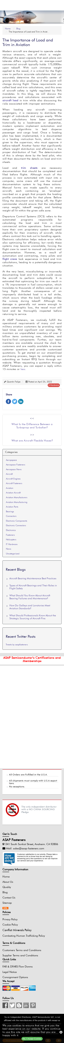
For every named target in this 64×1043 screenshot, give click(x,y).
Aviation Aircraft (13, 493)
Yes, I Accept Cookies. (32, 1039)
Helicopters (11, 540)
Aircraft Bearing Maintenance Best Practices (32, 578)
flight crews (9, 259)
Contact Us (8, 898)
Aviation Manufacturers (16, 498)
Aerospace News (13, 469)
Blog (18, 29)
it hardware (54, 385)
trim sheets (29, 168)
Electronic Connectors (16, 526)
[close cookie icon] (61, 1032)
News (8, 549)
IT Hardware (11, 544)
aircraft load (10, 100)
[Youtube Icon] (26, 1005)
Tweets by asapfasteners (17, 645)
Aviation (9, 488)
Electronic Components (16, 521)
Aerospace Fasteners (15, 465)
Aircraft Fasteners (14, 484)
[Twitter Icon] (12, 1005)
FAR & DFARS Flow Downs (17, 966)
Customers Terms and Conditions (21, 950)
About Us (7, 882)
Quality (6, 887)
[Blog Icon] (19, 1005)
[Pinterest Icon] (33, 1005)
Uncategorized (12, 554)
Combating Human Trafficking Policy (23, 936)
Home (8, 29)
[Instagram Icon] (5, 1005)
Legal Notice (9, 972)
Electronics (11, 530)
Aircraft (9, 474)
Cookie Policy (10, 924)
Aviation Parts (12, 507)
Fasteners (10, 535)
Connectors (11, 516)
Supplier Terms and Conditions (20, 955)
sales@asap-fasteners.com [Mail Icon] (28, 848)
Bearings (10, 512)
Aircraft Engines (13, 479)
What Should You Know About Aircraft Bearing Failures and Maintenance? (29, 597)
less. (23, 369)
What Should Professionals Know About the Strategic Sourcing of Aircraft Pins (32, 617)
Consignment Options (15, 977)
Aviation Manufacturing (16, 502)
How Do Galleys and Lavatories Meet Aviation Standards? (29, 607)
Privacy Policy (9, 919)
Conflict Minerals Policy (17, 930)
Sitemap (7, 903)
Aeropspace (11, 460)
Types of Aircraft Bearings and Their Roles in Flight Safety (33, 587)
